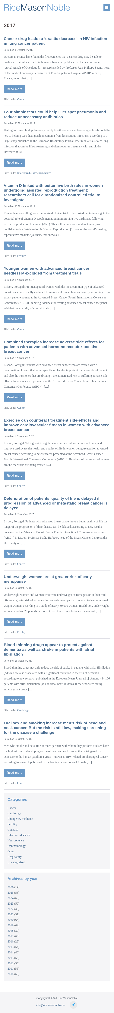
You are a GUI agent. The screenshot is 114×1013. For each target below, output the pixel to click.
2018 (11, 930)
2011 (10, 968)
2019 (11, 925)
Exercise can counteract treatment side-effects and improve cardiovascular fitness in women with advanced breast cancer (57, 425)
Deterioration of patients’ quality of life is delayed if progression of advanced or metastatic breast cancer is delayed (56, 503)
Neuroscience (16, 840)
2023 (11, 903)
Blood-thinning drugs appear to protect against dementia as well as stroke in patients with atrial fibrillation (49, 649)
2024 (11, 898)
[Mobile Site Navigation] (106, 7)
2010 (11, 974)
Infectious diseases (27, 173)
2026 (11, 887)
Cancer (21, 99)
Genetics (13, 829)
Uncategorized (16, 862)
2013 (11, 957)
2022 (11, 909)
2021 (11, 914)
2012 (11, 963)
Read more (16, 90)
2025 (11, 892)
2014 (11, 952)
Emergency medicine (20, 818)
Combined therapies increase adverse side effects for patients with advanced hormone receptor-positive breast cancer (54, 347)
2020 (11, 919)
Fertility (21, 256)
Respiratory (44, 173)
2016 (11, 941)
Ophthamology (17, 845)
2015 (11, 947)
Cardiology (23, 710)
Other (11, 851)
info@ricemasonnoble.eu (50, 1005)
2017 (11, 936)
